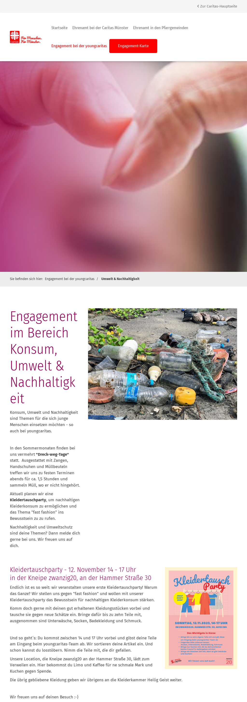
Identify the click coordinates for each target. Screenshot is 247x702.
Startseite (59, 27)
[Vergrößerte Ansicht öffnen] (201, 618)
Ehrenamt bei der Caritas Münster (100, 27)
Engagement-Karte (133, 45)
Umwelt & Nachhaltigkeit (120, 279)
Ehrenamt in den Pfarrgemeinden (160, 27)
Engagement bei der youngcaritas (79, 45)
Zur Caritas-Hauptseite (217, 6)
